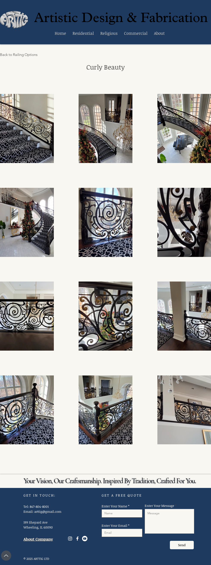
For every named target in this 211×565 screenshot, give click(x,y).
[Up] (6, 556)
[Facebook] (77, 538)
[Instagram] (70, 538)
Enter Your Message (159, 505)
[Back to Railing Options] (21, 54)
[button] (27, 128)
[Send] (182, 545)
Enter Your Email (114, 525)
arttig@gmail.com (47, 511)
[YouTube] (84, 538)
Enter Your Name (114, 506)
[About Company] (40, 539)
